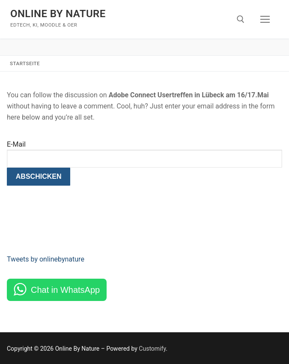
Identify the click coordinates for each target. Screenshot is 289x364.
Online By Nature (58, 14)
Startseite (25, 63)
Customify (152, 348)
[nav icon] (265, 19)
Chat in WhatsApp (65, 290)
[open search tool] (240, 19)
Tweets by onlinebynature (45, 259)
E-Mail (16, 144)
